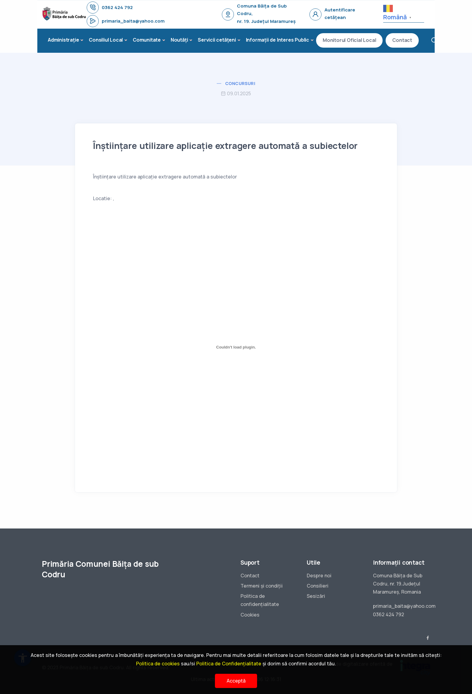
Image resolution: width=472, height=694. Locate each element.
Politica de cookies (158, 663)
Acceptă (236, 680)
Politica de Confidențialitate (228, 663)
